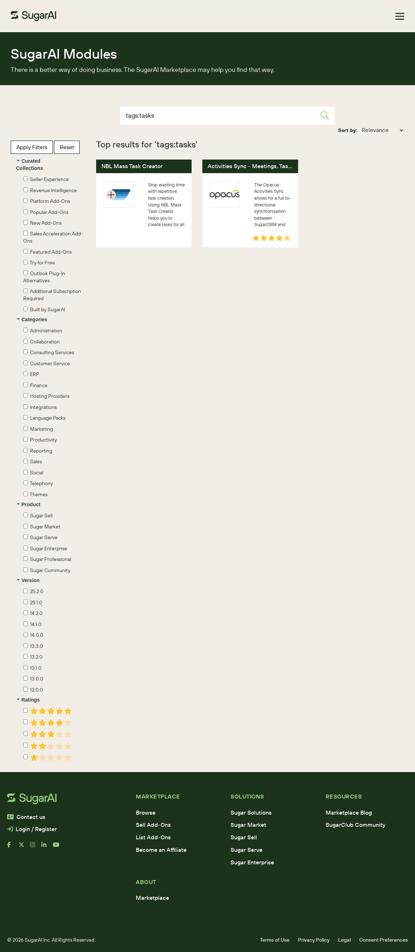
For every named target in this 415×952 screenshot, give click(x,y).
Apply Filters (31, 147)
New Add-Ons (42, 223)
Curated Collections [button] (29, 164)
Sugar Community (46, 570)
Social (33, 472)
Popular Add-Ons (45, 212)
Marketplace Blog (349, 812)
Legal (344, 940)
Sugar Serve (40, 537)
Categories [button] (32, 319)
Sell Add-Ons (153, 824)
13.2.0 (33, 657)
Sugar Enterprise (45, 548)
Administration (42, 330)
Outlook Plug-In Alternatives (44, 277)
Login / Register (32, 829)
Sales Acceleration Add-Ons (53, 237)
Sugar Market (41, 526)
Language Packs (44, 418)
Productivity (40, 439)
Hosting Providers (46, 396)
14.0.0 (33, 635)
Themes (35, 494)
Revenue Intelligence (50, 190)
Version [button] (28, 580)
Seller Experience (46, 179)
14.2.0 (33, 613)
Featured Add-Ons (47, 252)
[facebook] (13, 847)
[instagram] (35, 847)
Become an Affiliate (161, 849)
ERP (31, 374)
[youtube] (58, 847)
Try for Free (39, 262)
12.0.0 (33, 690)
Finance (35, 385)
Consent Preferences (383, 940)
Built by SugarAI (44, 309)
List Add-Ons (153, 837)
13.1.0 (32, 668)
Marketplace (152, 897)
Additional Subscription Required (52, 295)
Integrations (39, 407)
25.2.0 (33, 591)
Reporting (37, 451)
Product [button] (28, 504)
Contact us (26, 817)
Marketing (38, 429)
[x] (24, 847)
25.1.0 (32, 602)
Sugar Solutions (251, 812)
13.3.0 (33, 646)
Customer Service (46, 363)
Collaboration (41, 341)
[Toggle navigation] (399, 16)
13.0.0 (33, 678)
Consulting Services (48, 352)
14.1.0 (32, 624)
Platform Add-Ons (46, 201)
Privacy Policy (314, 940)
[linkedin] (47, 847)
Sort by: (347, 130)
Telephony (38, 483)
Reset (67, 147)
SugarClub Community (355, 824)
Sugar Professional (47, 559)
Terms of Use (275, 940)
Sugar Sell (38, 515)
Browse (145, 812)
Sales (32, 461)
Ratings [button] (28, 700)
